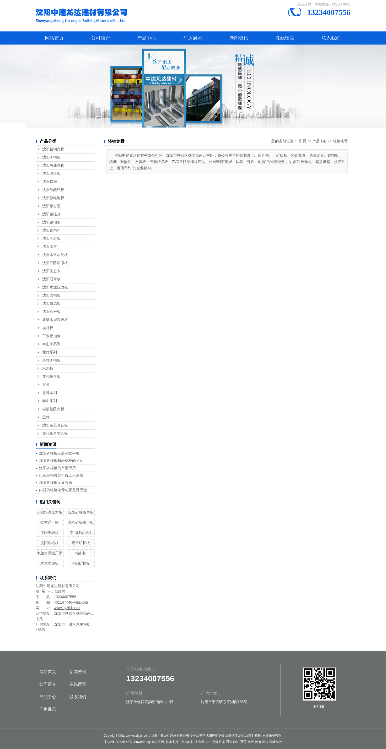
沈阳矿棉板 (51, 157)
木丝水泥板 (49, 563)
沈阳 (215, 742)
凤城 (272, 742)
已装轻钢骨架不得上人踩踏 (61, 475)
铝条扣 (80, 553)
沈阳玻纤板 (51, 174)
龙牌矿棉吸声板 (81, 522)
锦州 (279, 742)
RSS (336, 4)
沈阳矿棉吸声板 (81, 512)
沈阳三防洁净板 (55, 263)
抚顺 (258, 742)
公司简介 (100, 38)
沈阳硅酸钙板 (53, 190)
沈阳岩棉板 (51, 295)
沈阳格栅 (49, 182)
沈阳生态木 (51, 271)
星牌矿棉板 (51, 360)
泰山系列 (49, 401)
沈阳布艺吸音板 (55, 425)
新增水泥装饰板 (55, 320)
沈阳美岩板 (51, 238)
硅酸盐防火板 (53, 409)
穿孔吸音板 (51, 377)
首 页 (302, 141)
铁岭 (251, 742)
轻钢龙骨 (340, 141)
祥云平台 (158, 742)
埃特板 (47, 328)
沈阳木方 (49, 247)
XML (346, 4)
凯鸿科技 (187, 742)
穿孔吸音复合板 (55, 433)
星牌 (46, 417)
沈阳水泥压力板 (55, 287)
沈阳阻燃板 (51, 303)
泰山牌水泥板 (81, 533)
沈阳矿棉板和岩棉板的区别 (61, 460)
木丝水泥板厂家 (49, 553)
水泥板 (47, 368)
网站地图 (322, 4)
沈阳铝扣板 (51, 222)
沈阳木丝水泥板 (55, 255)
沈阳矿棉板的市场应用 (57, 468)
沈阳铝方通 (51, 206)
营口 (265, 742)
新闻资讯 (238, 38)
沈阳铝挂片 (51, 214)
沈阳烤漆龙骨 (53, 165)
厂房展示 (192, 38)
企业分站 (304, 4)
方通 (46, 385)
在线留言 (285, 38)
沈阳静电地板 (53, 198)
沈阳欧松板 (51, 312)
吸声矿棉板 (81, 543)
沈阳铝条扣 (51, 230)
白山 (236, 742)
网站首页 (54, 38)
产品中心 (146, 38)
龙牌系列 (49, 352)
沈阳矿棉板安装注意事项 (59, 453)
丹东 (222, 742)
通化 (229, 742)
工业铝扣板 (51, 336)
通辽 (243, 742)
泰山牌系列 (51, 344)
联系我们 (331, 38)
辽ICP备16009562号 (118, 742)
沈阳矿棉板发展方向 (55, 482)
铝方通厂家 (49, 522)
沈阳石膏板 (51, 279)
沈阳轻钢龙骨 (53, 149)
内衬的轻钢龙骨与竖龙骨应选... (64, 490)
